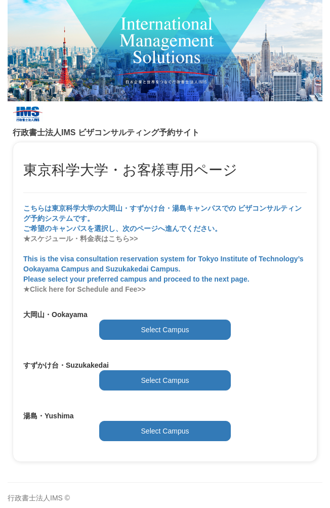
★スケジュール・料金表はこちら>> (80, 239)
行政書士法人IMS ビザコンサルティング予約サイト (106, 132)
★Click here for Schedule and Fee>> (84, 289)
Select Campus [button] (165, 330)
